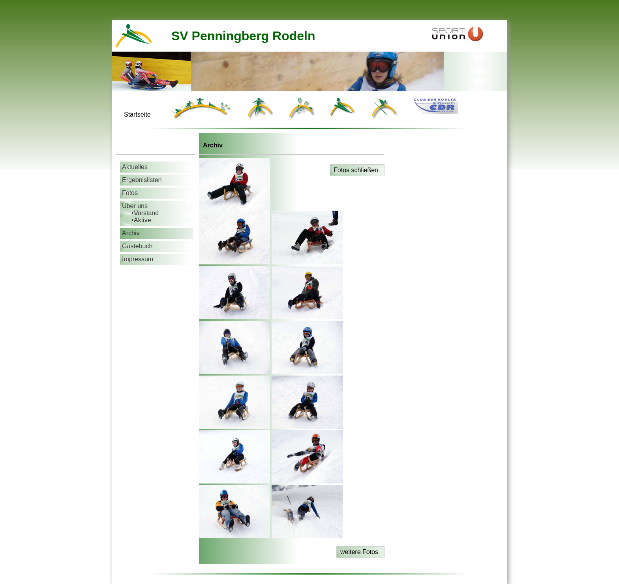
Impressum (137, 259)
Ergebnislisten (142, 180)
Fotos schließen (356, 170)
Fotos (130, 193)
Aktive (142, 220)
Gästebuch (137, 246)
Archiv (130, 233)
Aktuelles (135, 167)
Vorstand (146, 213)
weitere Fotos (359, 552)
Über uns (135, 206)
